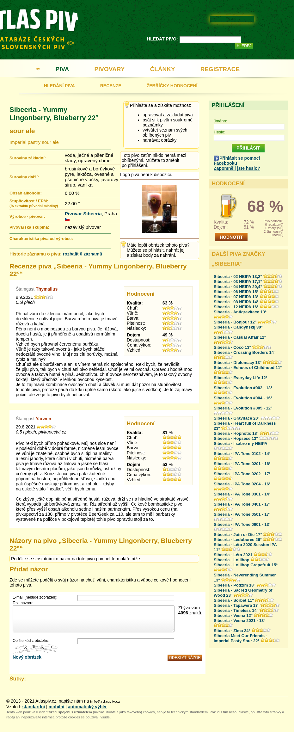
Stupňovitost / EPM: (33, 203)
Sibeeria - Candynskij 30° (238, 327)
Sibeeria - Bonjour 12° (235, 322)
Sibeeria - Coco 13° (232, 347)
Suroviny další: (24, 177)
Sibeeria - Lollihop (231, 559)
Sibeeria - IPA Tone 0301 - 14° (242, 494)
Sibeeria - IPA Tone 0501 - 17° (242, 514)
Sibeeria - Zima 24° (232, 630)
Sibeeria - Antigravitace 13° (240, 312)
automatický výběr (87, 706)
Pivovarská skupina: (29, 227)
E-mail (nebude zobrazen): (35, 597)
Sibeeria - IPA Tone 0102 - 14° (242, 453)
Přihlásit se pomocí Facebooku (237, 161)
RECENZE (110, 85)
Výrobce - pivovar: (27, 216)
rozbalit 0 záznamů (82, 253)
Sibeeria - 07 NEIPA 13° (236, 296)
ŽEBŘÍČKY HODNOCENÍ (172, 85)
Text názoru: (23, 603)
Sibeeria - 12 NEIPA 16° (236, 306)
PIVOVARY (109, 69)
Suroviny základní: (27, 158)
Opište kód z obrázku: (31, 640)
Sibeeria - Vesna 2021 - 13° (239, 620)
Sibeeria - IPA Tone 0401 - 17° (242, 504)
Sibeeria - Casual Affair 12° (240, 337)
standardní (33, 706)
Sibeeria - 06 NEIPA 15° (236, 291)
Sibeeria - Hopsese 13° (236, 438)
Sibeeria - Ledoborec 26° (238, 539)
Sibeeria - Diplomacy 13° (237, 362)
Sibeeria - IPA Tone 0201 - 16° (242, 463)
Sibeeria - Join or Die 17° (238, 534)
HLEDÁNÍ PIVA (59, 85)
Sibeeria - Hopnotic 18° (236, 433)
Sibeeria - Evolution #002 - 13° (243, 387)
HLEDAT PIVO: (162, 38)
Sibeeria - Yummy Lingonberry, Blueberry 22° (53, 114)
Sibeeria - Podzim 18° (234, 585)
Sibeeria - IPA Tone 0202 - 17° (242, 473)
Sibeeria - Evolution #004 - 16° (243, 398)
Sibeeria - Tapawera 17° (236, 605)
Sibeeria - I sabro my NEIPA (240, 443)
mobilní (56, 706)
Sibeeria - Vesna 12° (233, 615)
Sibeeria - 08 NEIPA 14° (236, 301)
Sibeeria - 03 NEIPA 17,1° (238, 281)
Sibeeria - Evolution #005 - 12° (243, 408)
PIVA (62, 69)
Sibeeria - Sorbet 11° (234, 600)
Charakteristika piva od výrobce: (41, 238)
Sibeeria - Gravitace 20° (237, 418)
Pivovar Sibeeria (83, 213)
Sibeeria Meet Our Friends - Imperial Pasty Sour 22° (240, 638)
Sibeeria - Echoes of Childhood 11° (248, 367)
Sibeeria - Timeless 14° (236, 610)
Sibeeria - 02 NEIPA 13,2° (238, 276)
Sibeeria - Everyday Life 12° (240, 377)
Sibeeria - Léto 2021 (233, 554)
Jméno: (220, 121)
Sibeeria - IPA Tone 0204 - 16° (242, 484)
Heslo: (219, 132)
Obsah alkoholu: (25, 193)
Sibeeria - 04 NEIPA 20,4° (238, 286)
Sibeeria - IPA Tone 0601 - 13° (242, 524)
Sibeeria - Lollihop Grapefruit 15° (246, 565)
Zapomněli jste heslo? (237, 168)
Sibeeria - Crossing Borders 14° (244, 352)
